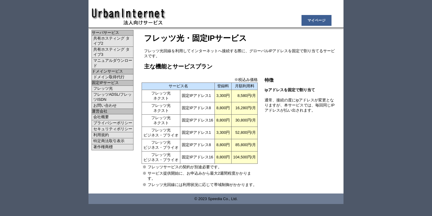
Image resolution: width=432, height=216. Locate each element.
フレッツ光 (103, 88)
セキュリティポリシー (112, 129)
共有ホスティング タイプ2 (111, 41)
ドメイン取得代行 (108, 77)
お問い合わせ (105, 105)
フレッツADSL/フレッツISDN (112, 97)
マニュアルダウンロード (112, 63)
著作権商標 (103, 147)
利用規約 (101, 135)
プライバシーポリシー (112, 123)
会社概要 (101, 117)
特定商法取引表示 (108, 141)
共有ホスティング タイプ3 (111, 52)
